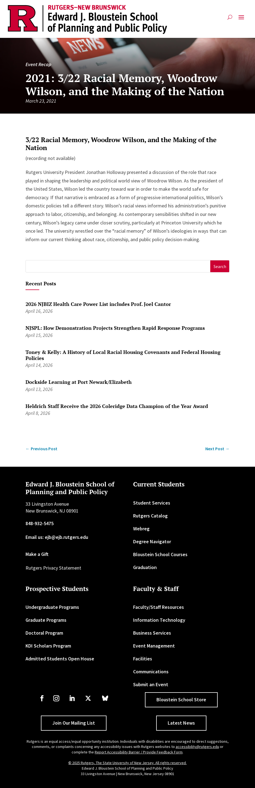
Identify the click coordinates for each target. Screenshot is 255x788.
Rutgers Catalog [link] (150, 516)
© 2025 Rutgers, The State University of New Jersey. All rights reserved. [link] (127, 762)
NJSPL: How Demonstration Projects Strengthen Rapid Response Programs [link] (115, 328)
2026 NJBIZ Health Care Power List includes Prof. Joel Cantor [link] (98, 304)
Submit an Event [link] (150, 684)
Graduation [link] (145, 567)
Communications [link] (151, 671)
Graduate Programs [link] (46, 620)
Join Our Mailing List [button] (73, 723)
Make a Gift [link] (37, 554)
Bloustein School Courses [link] (160, 554)
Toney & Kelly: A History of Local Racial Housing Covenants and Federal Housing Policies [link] (123, 355)
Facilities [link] (142, 658)
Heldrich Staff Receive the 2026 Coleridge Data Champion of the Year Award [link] (117, 406)
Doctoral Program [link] (44, 633)
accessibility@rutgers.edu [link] (197, 746)
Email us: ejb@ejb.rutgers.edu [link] (57, 537)
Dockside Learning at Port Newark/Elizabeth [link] (79, 382)
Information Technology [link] (159, 620)
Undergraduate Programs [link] (52, 607)
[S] (118, 266)
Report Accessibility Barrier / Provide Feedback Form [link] (139, 752)
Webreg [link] (141, 528)
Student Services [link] (151, 503)
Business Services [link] (152, 633)
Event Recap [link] (38, 64)
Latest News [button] (181, 723)
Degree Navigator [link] (152, 541)
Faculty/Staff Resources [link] (158, 607)
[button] (241, 19)
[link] (87, 19)
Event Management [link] (154, 646)
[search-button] (230, 19)
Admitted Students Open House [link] (60, 658)
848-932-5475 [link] (40, 523)
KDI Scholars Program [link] (48, 646)
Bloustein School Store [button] (181, 699)
